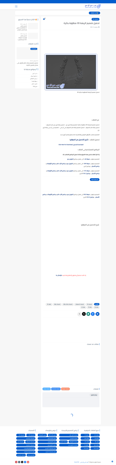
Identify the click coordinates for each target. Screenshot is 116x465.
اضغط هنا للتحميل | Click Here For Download (71, 144)
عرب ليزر (34, 73)
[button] (93, 314)
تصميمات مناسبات (30, 445)
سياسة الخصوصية (80, 2)
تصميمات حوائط (57, 304)
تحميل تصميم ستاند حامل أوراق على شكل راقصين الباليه (27, 64)
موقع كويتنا (34, 81)
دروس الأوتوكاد (42, 435)
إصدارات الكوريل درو (72, 445)
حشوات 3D (49, 304)
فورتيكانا (35, 86)
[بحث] (16, 6)
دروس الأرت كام (52, 435)
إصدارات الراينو (63, 442)
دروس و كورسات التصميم (36, 6)
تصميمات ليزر (58, 6)
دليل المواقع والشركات (29, 448)
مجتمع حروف (34, 76)
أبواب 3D (97, 442)
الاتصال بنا (54, 2)
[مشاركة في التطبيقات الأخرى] (79, 314)
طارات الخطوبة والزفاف (29, 452)
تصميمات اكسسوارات (79, 304)
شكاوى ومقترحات (70, 2)
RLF (85, 194)
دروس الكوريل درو (52, 445)
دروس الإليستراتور (52, 438)
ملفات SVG (96, 448)
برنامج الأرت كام (61, 163)
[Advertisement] (70, 43)
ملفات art (87, 442)
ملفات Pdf (86, 448)
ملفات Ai (86, 445)
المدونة (24, 6)
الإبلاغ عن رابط (61, 2)
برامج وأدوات (49, 6)
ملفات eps (96, 445)
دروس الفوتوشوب (52, 442)
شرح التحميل (88, 2)
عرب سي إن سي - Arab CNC (81, 462)
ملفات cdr (96, 435)
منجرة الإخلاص (33, 78)
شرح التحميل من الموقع (79, 139)
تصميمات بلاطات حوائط (67, 304)
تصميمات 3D (78, 6)
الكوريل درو (70, 159)
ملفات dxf (86, 438)
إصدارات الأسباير (73, 438)
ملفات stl (83, 307)
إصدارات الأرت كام (73, 435)
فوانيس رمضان (31, 455)
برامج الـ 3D (86, 173)
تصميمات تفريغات (30, 442)
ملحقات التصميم (21, 455)
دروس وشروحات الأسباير (50, 448)
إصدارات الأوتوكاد (73, 442)
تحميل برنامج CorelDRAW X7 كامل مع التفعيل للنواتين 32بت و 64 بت (22, 28)
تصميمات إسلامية (30, 438)
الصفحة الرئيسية (96, 2)
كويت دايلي (34, 83)
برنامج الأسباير (95, 166)
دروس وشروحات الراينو (51, 452)
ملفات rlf (90, 307)
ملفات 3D (96, 307)
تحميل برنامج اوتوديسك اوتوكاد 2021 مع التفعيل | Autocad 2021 (22, 38)
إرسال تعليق (94, 395)
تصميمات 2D (68, 6)
